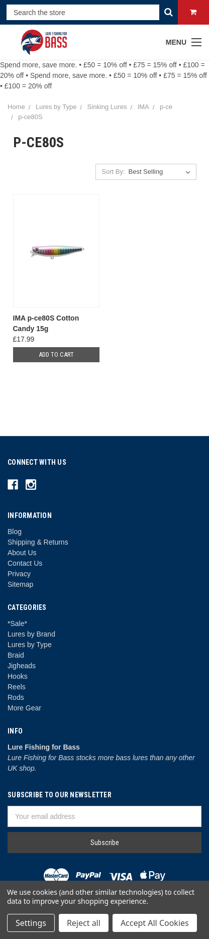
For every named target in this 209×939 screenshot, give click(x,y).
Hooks (18, 676)
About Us (22, 553)
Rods (16, 697)
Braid (16, 655)
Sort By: (113, 171)
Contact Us (25, 563)
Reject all (83, 922)
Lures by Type (30, 645)
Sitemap (20, 584)
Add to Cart (56, 354)
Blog (15, 532)
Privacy (19, 574)
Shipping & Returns (38, 542)
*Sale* (17, 623)
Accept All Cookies (155, 922)
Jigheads (22, 666)
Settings (31, 922)
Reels (17, 687)
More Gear (24, 708)
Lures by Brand (31, 634)
